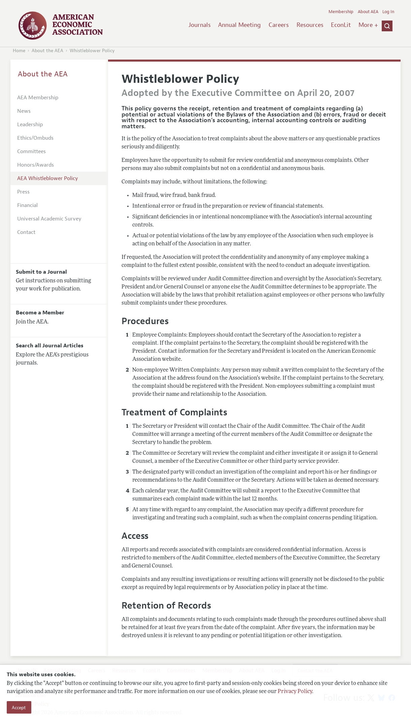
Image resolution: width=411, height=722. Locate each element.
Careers (279, 25)
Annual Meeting (239, 25)
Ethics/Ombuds (35, 138)
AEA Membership (37, 97)
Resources (310, 25)
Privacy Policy (295, 691)
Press (23, 191)
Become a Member (40, 312)
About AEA (368, 11)
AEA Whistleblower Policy (47, 178)
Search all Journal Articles (49, 345)
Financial (27, 205)
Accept (19, 707)
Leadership (30, 124)
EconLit (341, 25)
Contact (26, 232)
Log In (388, 11)
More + (368, 25)
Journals (200, 25)
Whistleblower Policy (92, 51)
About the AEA (47, 51)
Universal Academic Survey (49, 218)
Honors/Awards (35, 165)
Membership (341, 11)
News (24, 111)
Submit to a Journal (41, 272)
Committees (31, 151)
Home (19, 51)
